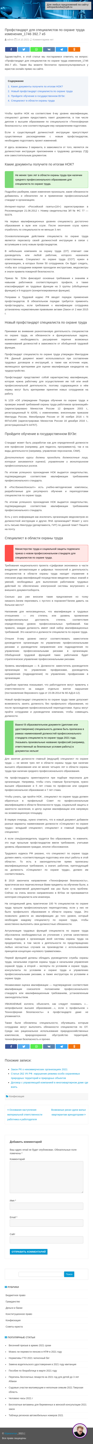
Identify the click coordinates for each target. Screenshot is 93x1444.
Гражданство (13, 1301)
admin (10, 39)
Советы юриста (14, 1326)
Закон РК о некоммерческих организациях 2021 (39, 1069)
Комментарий (17, 1159)
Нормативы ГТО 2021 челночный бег (29, 1358)
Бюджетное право (15, 1295)
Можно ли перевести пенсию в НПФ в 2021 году (35, 1351)
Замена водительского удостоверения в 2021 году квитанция (42, 1364)
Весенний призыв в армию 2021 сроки (30, 1345)
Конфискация (16, 1096)
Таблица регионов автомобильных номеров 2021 (36, 1415)
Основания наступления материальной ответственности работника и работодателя (24, 1114)
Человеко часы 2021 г (21, 1398)
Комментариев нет (43, 39)
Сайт (12, 1234)
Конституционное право (19, 1314)
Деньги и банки (14, 1308)
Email (13, 1217)
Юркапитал (11, 1433)
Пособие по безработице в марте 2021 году (33, 1370)
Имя (13, 1200)
